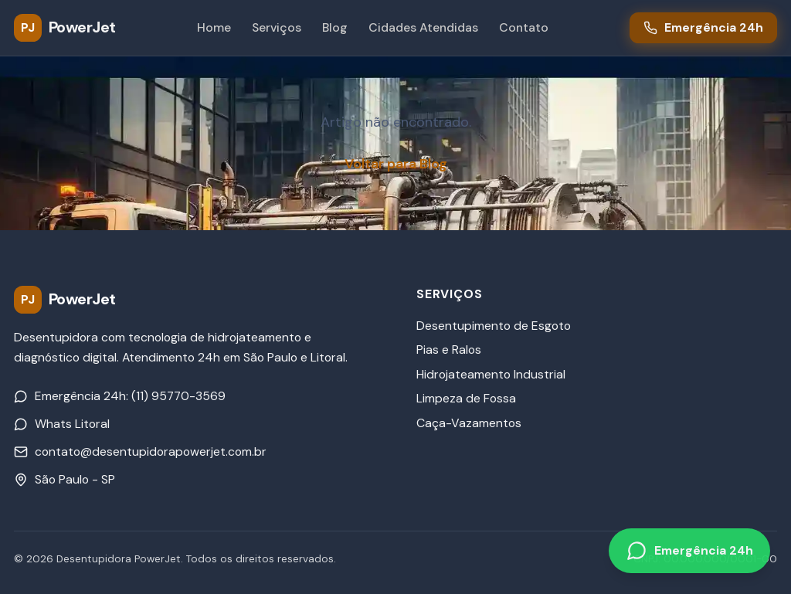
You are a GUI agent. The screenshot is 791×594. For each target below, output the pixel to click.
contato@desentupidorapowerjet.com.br (140, 451)
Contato (523, 27)
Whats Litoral (62, 424)
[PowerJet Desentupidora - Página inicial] (65, 28)
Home (214, 27)
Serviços (276, 27)
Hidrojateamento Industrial (490, 374)
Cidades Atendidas (423, 27)
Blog (335, 27)
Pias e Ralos (448, 349)
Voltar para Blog (396, 163)
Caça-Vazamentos (468, 423)
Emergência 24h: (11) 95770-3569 (120, 396)
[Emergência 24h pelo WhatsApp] (689, 551)
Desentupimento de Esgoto (493, 325)
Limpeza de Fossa (466, 398)
